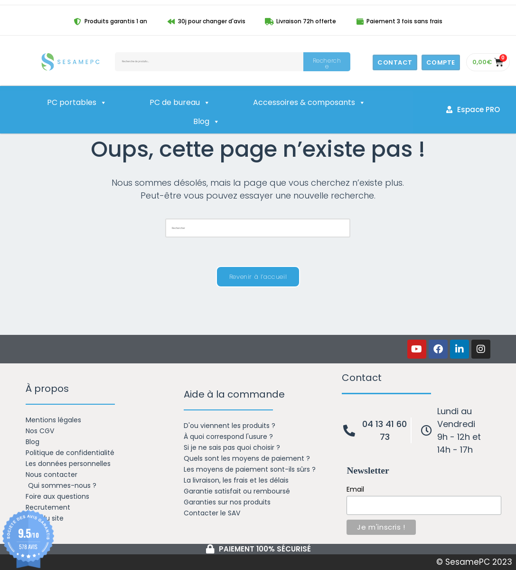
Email (355, 489)
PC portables (77, 102)
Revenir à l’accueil (258, 276)
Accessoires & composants (309, 102)
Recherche (327, 63)
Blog (206, 121)
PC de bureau (180, 102)
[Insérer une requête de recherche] (257, 228)
